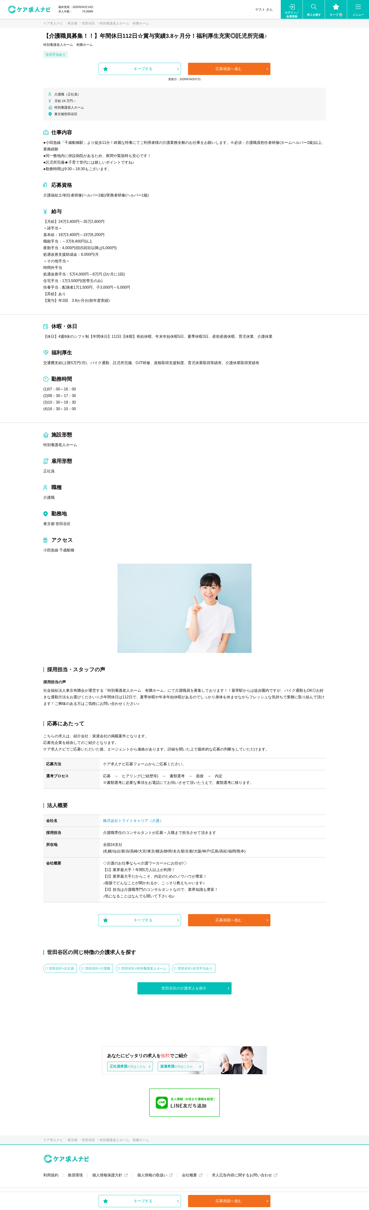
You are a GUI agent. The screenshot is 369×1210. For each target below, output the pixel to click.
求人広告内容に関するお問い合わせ (242, 1175)
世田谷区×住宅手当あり (195, 968)
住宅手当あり (55, 54)
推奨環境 (75, 1175)
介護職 (49, 497)
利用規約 (50, 1175)
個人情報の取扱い (152, 1175)
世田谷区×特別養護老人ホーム (143, 968)
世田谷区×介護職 (97, 968)
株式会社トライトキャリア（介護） (133, 821)
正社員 (49, 471)
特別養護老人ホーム (60, 445)
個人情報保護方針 (107, 1175)
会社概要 (189, 1175)
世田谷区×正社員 (61, 968)
